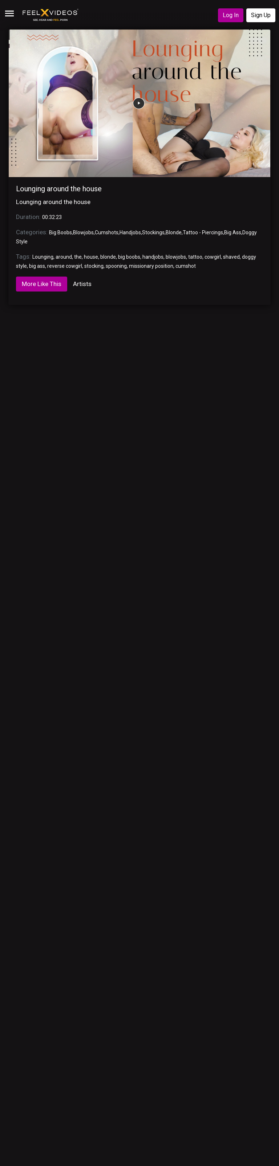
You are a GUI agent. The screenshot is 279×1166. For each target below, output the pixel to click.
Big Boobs (60, 232)
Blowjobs (83, 232)
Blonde (174, 232)
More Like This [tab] (41, 283)
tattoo (195, 257)
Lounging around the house (59, 188)
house (91, 257)
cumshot (185, 266)
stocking (94, 266)
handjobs (152, 257)
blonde (108, 257)
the (78, 257)
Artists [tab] (82, 283)
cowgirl (213, 257)
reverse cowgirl (64, 266)
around (64, 257)
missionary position (151, 266)
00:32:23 (52, 217)
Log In (231, 15)
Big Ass (232, 232)
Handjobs (130, 232)
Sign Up (261, 15)
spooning (116, 266)
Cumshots (106, 232)
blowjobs (176, 257)
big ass (37, 266)
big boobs (129, 257)
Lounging (42, 257)
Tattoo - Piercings (203, 232)
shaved (231, 257)
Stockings (153, 232)
